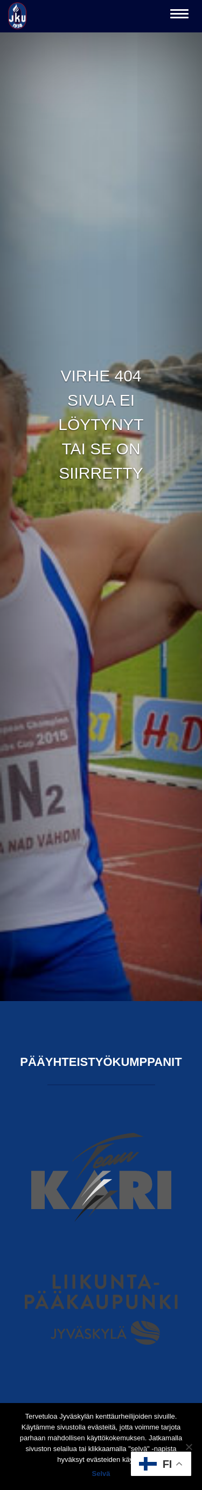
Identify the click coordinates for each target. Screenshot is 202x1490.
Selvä (101, 1473)
